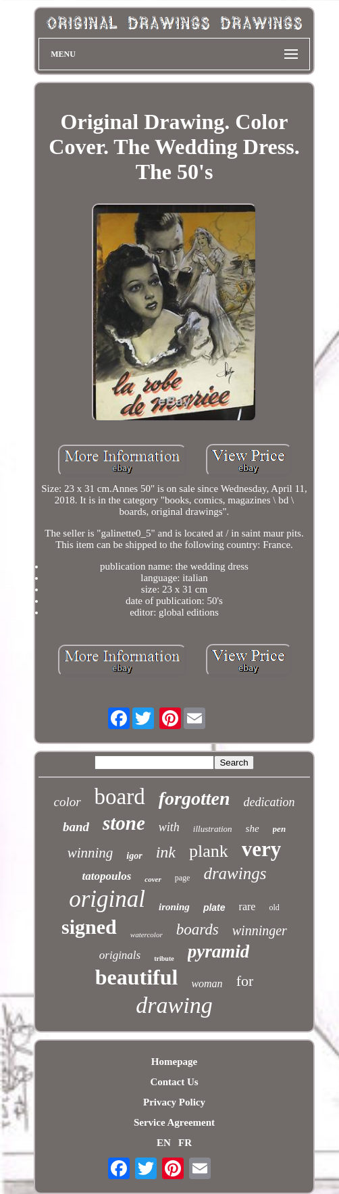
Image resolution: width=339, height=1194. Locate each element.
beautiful (136, 977)
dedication (269, 802)
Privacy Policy (174, 1102)
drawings (234, 873)
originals (119, 955)
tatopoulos (107, 876)
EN (164, 1142)
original (107, 899)
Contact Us (174, 1081)
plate (214, 907)
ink (166, 852)
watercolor (146, 934)
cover (153, 879)
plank (208, 851)
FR (185, 1142)
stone (124, 823)
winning (90, 853)
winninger (259, 930)
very (262, 849)
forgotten (194, 798)
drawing (174, 1005)
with (169, 827)
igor (134, 856)
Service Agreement (174, 1122)
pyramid (219, 951)
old (274, 907)
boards (197, 929)
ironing (174, 906)
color (66, 802)
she (252, 828)
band (76, 827)
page (182, 877)
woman (206, 983)
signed (89, 927)
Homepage (174, 1061)
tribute (164, 958)
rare (247, 906)
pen (279, 829)
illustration (212, 829)
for (245, 980)
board (120, 797)
